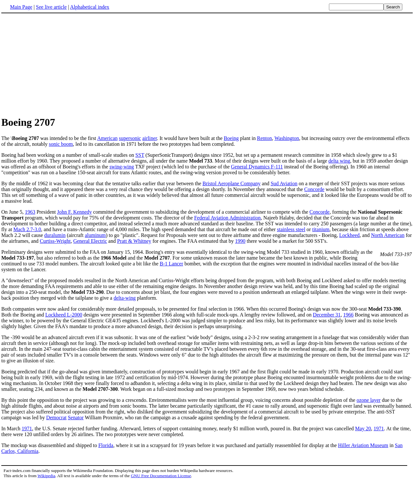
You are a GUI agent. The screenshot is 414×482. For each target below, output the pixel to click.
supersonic (130, 138)
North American (388, 235)
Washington (286, 138)
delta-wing (125, 298)
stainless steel (291, 229)
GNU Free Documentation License (161, 475)
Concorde (314, 189)
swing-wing (121, 166)
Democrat (56, 417)
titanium (320, 229)
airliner (149, 138)
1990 (240, 241)
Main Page (21, 7)
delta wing (339, 161)
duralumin (55, 235)
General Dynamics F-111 (257, 166)
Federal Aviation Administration (227, 217)
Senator (76, 417)
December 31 (327, 314)
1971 (27, 428)
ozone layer (368, 400)
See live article (51, 7)
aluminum (95, 235)
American (107, 138)
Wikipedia (46, 475)
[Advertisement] (55, 64)
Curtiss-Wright (55, 241)
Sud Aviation (284, 183)
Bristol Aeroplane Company (231, 183)
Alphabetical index (89, 7)
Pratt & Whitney (134, 241)
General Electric (90, 241)
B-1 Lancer (171, 263)
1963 (30, 212)
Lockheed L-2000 (63, 314)
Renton (264, 138)
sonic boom (61, 144)
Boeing (231, 138)
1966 (348, 314)
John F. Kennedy (74, 212)
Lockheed (349, 235)
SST (140, 155)
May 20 (363, 428)
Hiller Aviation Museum (363, 445)
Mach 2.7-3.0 (27, 229)
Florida (105, 445)
